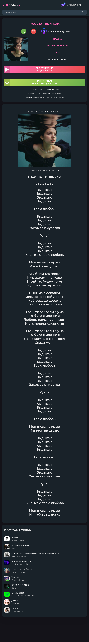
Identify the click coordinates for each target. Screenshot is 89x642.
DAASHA (57, 39)
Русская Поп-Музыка (57, 46)
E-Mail (59, 631)
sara (12, 5)
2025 (57, 52)
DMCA (44, 628)
